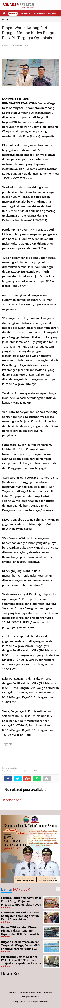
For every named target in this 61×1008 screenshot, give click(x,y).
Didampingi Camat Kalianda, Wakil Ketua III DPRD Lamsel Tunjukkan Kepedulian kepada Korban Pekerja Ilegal (21, 962)
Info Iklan (47, 992)
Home (5, 19)
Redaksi (13, 992)
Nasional (26, 13)
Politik (52, 13)
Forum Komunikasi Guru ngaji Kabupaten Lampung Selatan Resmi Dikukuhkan (20, 916)
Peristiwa (39, 13)
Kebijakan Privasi (30, 996)
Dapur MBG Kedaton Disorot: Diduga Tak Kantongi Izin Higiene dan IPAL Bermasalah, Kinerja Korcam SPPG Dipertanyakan (20, 933)
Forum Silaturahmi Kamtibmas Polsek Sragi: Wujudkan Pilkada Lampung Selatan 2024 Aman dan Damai (21, 903)
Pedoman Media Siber (30, 992)
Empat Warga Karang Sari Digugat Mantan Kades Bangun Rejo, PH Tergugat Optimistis (29, 33)
